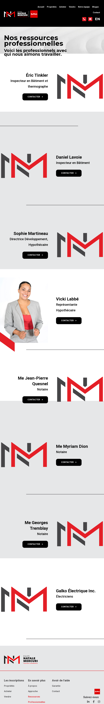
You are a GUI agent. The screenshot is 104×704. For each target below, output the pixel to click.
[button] (35, 97)
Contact (96, 12)
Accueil (41, 7)
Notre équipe (84, 7)
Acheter (62, 7)
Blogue (95, 7)
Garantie (56, 686)
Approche (33, 691)
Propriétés (52, 7)
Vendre (72, 7)
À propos (32, 686)
